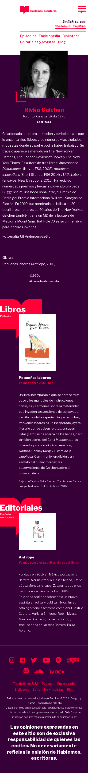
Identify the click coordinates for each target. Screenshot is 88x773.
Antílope (54, 486)
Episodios (28, 36)
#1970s (34, 275)
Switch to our (70, 24)
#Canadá (36, 281)
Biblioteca (71, 36)
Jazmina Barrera (72, 481)
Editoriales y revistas (38, 42)
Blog (62, 42)
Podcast (48, 683)
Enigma (31, 703)
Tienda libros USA (25, 683)
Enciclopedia (49, 36)
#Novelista (51, 281)
